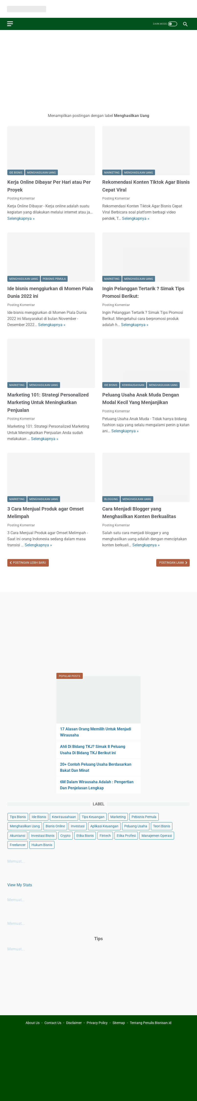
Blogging (111, 499)
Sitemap (119, 1023)
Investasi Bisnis (42, 835)
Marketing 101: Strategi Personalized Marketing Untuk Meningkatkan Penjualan (48, 402)
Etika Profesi (126, 835)
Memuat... (16, 861)
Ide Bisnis (15, 172)
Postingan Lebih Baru (29, 562)
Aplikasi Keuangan (104, 826)
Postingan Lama (172, 562)
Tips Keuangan (93, 817)
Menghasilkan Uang (41, 172)
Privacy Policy (97, 1023)
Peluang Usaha (135, 826)
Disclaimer (74, 1023)
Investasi (77, 826)
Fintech (105, 835)
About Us (33, 1023)
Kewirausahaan (133, 384)
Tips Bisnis (18, 817)
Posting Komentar (21, 198)
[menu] (10, 23)
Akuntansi (17, 835)
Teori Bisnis (161, 826)
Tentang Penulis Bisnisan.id (150, 1023)
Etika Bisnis (85, 835)
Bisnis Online (55, 826)
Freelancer (18, 845)
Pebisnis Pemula (54, 278)
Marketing (112, 172)
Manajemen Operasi (157, 835)
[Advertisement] (98, 71)
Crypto (65, 835)
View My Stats (19, 885)
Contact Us (52, 1023)
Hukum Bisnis (41, 845)
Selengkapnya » (21, 218)
